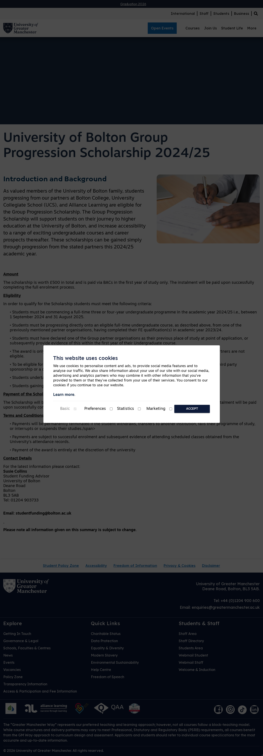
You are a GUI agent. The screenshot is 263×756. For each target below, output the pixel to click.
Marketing (155, 409)
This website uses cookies (85, 358)
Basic (65, 409)
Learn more (63, 395)
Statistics (125, 409)
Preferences (95, 409)
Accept (192, 408)
